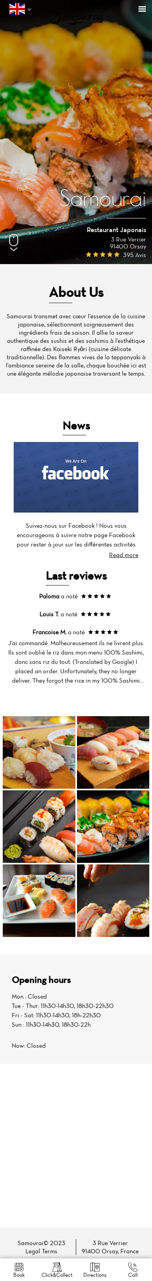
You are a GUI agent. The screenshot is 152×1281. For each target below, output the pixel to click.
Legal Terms (41, 1251)
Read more (123, 555)
